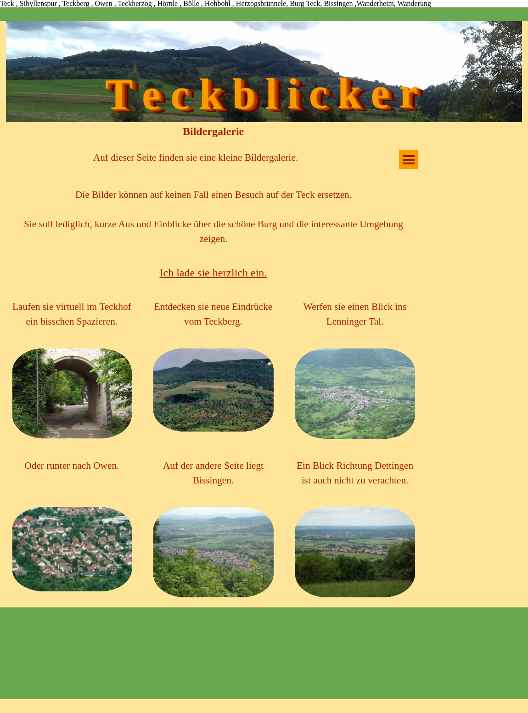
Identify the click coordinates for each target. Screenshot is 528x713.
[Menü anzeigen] (408, 159)
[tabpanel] (196, 157)
